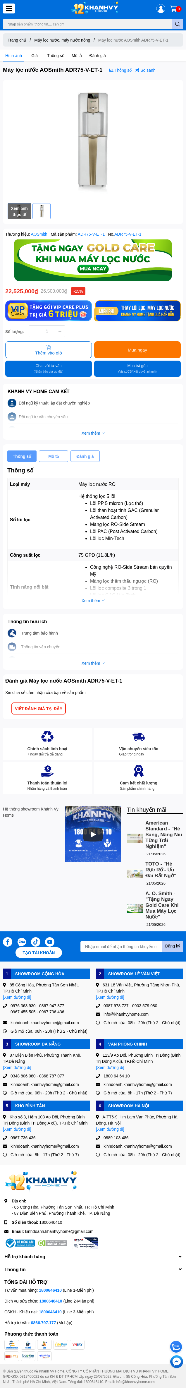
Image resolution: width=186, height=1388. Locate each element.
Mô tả (77, 55)
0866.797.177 (43, 1322)
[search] (177, 24)
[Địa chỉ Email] (131, 946)
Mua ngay (137, 349)
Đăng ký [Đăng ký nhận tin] (172, 945)
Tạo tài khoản (39, 952)
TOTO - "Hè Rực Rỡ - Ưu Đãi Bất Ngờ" (160, 869)
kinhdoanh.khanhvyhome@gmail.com (59, 1231)
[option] (93, 141)
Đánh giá (97, 55)
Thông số (55, 55)
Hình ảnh (13, 55)
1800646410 (50, 1222)
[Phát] (93, 834)
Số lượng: (14, 331)
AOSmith (40, 234)
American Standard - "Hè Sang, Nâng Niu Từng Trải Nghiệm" (163, 834)
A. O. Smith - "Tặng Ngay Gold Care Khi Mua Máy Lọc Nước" (161, 905)
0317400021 (29, 1376)
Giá (34, 55)
